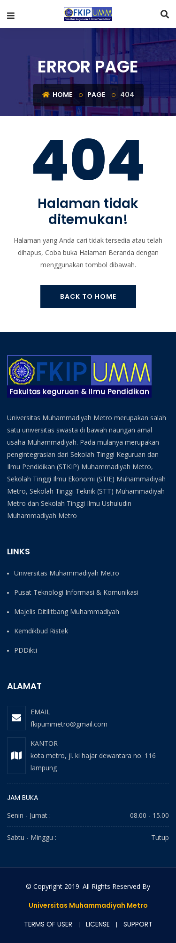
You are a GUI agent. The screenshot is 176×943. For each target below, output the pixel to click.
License (98, 924)
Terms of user (48, 924)
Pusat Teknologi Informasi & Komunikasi (76, 592)
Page (96, 94)
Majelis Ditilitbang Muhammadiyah (66, 611)
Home (57, 94)
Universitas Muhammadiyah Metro (66, 572)
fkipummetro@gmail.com (69, 723)
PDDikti (25, 650)
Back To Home (88, 296)
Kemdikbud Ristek (41, 630)
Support (138, 924)
